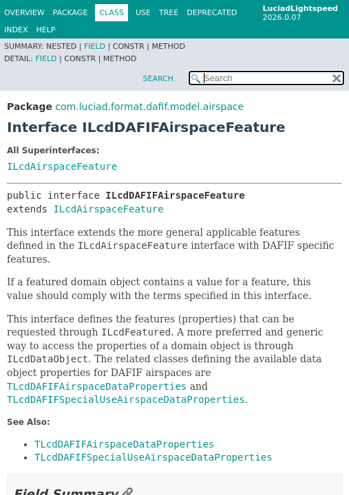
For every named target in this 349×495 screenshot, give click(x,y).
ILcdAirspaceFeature (62, 166)
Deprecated (212, 12)
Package (70, 12)
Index (16, 29)
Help (45, 29)
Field (94, 46)
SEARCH (157, 78)
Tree (168, 12)
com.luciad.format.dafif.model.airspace (149, 106)
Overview (24, 12)
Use (143, 12)
